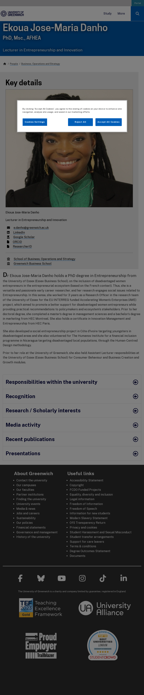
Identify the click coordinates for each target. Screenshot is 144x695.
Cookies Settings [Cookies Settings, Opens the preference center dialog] (35, 122)
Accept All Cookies (108, 122)
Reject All (80, 122)
